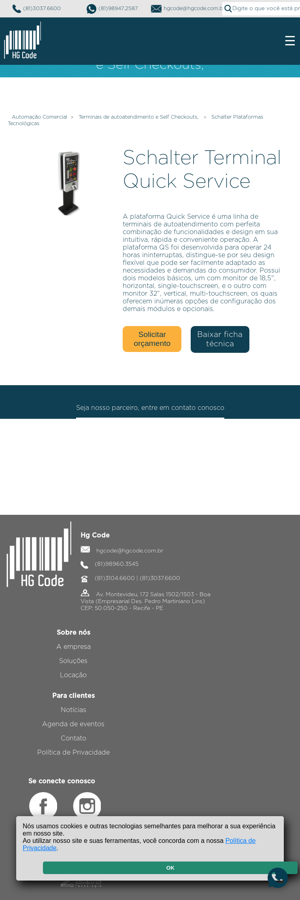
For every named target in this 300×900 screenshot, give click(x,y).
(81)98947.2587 (112, 9)
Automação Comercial (39, 117)
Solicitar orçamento (152, 339)
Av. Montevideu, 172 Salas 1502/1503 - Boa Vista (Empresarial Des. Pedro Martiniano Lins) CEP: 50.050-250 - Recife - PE (146, 601)
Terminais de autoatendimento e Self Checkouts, (139, 117)
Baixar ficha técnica (220, 339)
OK (170, 868)
